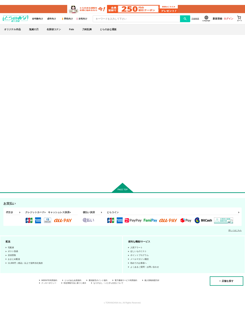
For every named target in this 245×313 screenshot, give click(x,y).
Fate (71, 31)
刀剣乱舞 (87, 31)
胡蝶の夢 (164, 146)
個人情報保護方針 (159, 284)
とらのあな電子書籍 (29, 40)
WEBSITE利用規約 (50, 284)
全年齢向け (37, 20)
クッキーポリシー (49, 287)
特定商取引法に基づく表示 (77, 287)
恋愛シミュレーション (53, 49)
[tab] (78, 90)
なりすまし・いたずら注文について (113, 287)
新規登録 (217, 20)
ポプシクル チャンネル (140, 56)
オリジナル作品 (12, 31)
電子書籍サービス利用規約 (131, 284)
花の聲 (129, 146)
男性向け (67, 20)
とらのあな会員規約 (75, 284)
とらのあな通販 (108, 31)
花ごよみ (121, 56)
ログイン (228, 20)
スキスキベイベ (167, 56)
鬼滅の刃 (33, 31)
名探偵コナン (54, 31)
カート (82, 174)
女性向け (81, 20)
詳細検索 (195, 21)
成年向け (51, 20)
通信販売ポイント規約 (102, 284)
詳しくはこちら (235, 234)
